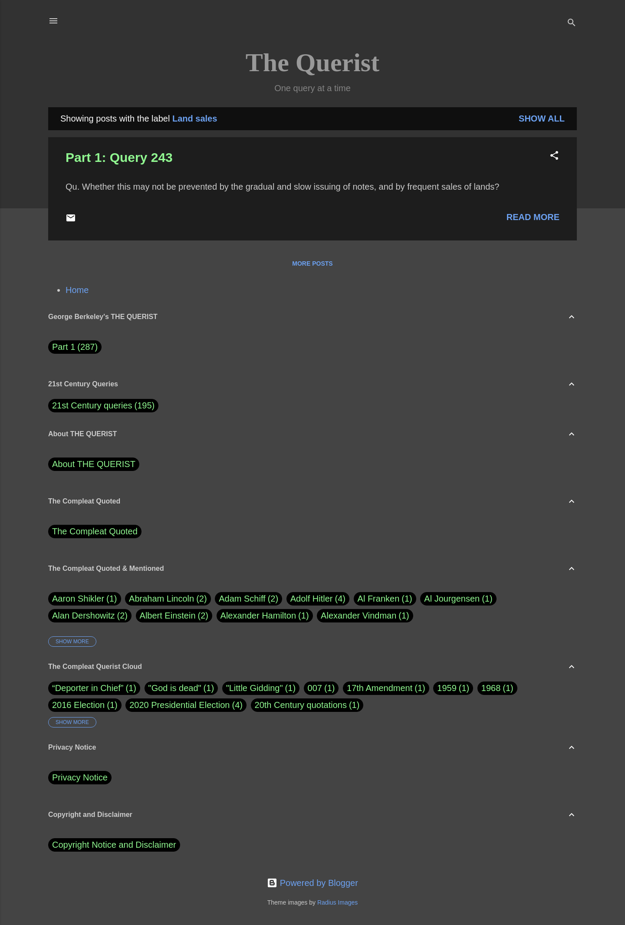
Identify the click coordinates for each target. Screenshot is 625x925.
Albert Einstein (174, 616)
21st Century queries (92, 405)
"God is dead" (174, 688)
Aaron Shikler (84, 599)
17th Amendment (379, 688)
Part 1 (75, 347)
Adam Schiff (248, 599)
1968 (491, 688)
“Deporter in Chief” (88, 688)
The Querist (312, 62)
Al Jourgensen (458, 599)
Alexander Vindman (365, 616)
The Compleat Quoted (95, 531)
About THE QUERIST (93, 464)
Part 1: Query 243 (119, 157)
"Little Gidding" (254, 688)
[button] (554, 156)
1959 (447, 688)
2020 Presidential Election (179, 705)
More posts (312, 263)
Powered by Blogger (312, 883)
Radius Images (337, 902)
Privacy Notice (80, 777)
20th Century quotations (301, 705)
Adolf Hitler (317, 599)
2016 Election (78, 705)
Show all (542, 118)
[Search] (571, 23)
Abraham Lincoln (168, 599)
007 (315, 688)
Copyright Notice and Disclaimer (114, 844)
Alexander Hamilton (264, 616)
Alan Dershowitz (90, 616)
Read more (533, 217)
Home (77, 290)
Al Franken (385, 599)
